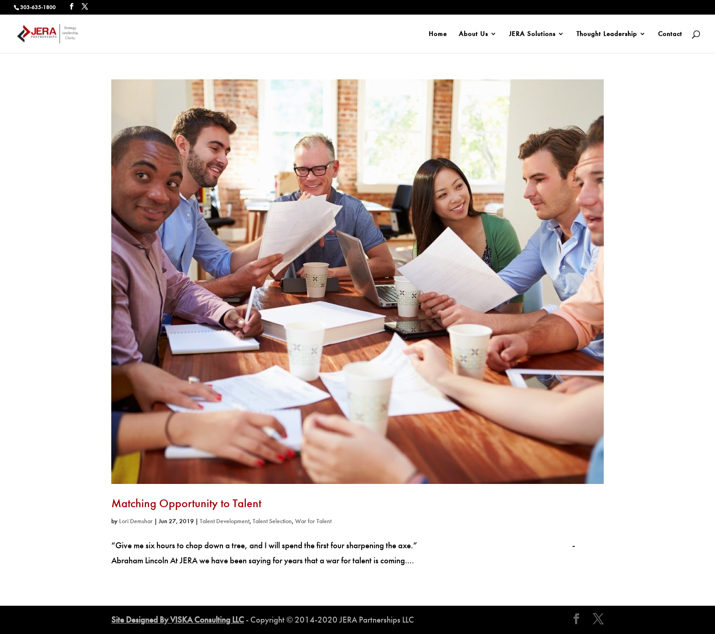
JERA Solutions (532, 34)
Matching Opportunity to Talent (186, 503)
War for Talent (313, 521)
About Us (473, 34)
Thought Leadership (606, 34)
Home (438, 34)
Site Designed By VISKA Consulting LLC (177, 619)
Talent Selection (272, 521)
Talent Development (224, 521)
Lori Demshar (136, 521)
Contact (670, 34)
